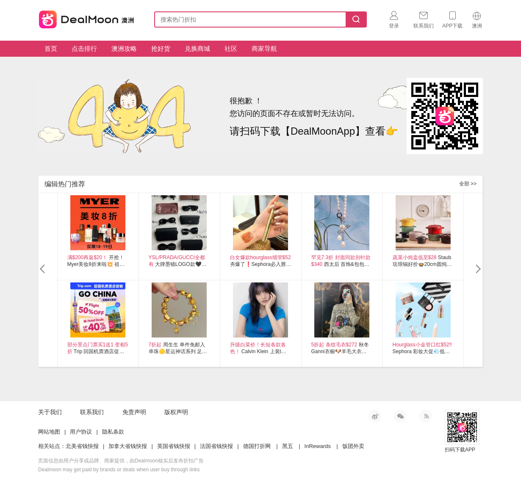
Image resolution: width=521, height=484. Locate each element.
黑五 (287, 446)
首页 (50, 48)
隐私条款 (113, 432)
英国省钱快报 (173, 446)
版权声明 (176, 412)
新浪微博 (375, 416)
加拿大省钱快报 (127, 446)
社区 (230, 48)
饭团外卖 (353, 446)
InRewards (318, 446)
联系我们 (92, 412)
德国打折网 (257, 446)
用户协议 (81, 432)
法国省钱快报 (216, 446)
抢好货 (160, 48)
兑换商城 (197, 48)
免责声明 (134, 412)
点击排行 (84, 48)
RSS (425, 416)
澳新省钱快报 (87, 18)
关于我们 (50, 412)
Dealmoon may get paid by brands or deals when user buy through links (119, 470)
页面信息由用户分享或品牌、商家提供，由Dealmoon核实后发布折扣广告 (121, 461)
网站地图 (49, 432)
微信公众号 (400, 416)
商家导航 (264, 48)
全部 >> (468, 184)
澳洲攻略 (124, 48)
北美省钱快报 (82, 446)
